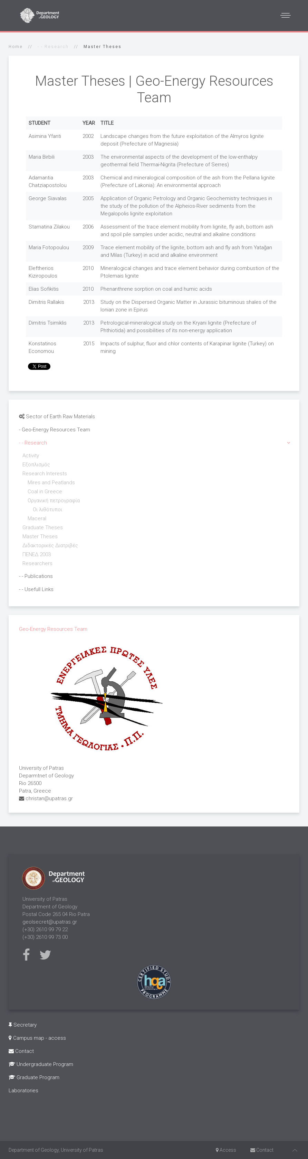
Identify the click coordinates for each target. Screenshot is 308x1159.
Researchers (37, 563)
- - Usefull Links (36, 589)
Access (226, 1150)
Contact (21, 1051)
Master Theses (40, 536)
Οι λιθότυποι (47, 509)
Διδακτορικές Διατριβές (50, 545)
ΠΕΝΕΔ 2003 (36, 554)
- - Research (33, 443)
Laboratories (23, 1090)
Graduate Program (34, 1077)
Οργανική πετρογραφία (54, 500)
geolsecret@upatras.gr (49, 922)
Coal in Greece (45, 491)
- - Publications (36, 576)
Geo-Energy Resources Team (53, 629)
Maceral (37, 518)
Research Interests (44, 473)
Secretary (23, 1025)
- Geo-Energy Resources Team (54, 430)
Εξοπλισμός (36, 464)
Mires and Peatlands (51, 482)
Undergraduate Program (41, 1064)
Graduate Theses (42, 527)
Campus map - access (37, 1038)
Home (16, 46)
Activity (30, 455)
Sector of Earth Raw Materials (57, 416)
